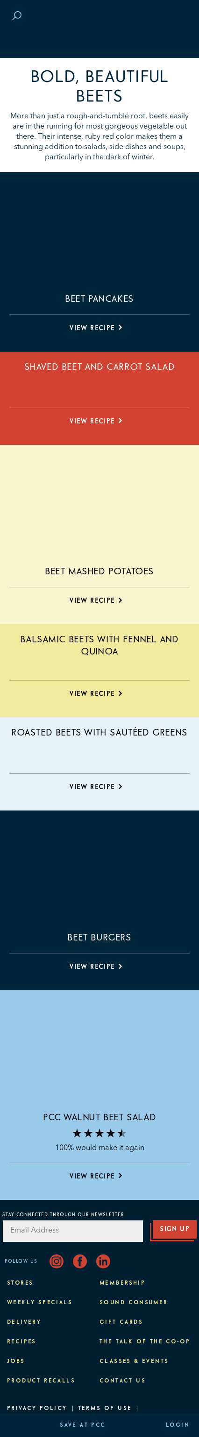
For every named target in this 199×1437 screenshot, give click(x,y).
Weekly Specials (39, 1303)
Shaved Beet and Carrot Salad (99, 367)
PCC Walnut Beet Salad (99, 1117)
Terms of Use (105, 1408)
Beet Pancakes (99, 299)
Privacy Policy (37, 1408)
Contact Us (123, 1381)
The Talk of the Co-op (145, 1342)
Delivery (24, 1322)
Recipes (21, 1342)
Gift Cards (121, 1322)
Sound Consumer (134, 1303)
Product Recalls (41, 1381)
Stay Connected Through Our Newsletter (63, 1214)
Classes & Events (134, 1361)
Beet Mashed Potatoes (99, 571)
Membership (122, 1283)
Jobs (16, 1361)
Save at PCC (83, 1425)
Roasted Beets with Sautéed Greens (99, 732)
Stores (20, 1283)
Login (178, 1425)
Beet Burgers (99, 937)
